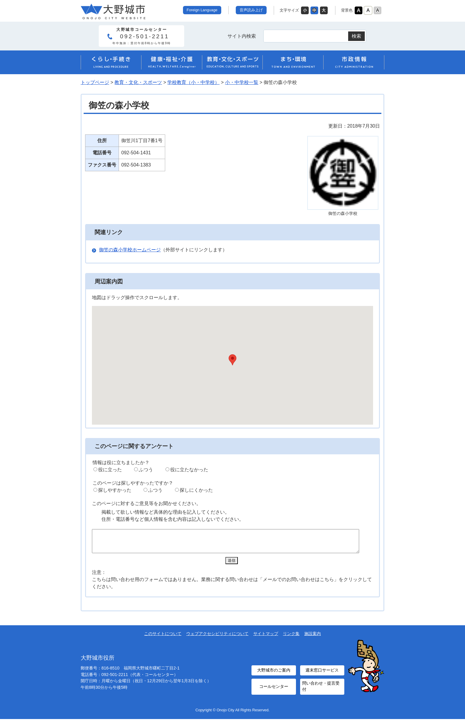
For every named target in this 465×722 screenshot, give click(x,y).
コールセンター (273, 690)
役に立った (110, 469)
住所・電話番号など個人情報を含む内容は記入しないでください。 (172, 519)
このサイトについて (162, 638)
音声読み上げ (251, 10)
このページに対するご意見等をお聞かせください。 (146, 503)
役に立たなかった (189, 469)
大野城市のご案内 (273, 674)
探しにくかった (196, 490)
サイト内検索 (241, 36)
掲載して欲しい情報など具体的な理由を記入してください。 (165, 512)
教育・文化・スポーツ (138, 82)
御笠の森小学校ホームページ (130, 249)
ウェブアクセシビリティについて (217, 638)
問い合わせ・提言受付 (320, 690)
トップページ (95, 82)
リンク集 (291, 638)
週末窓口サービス (322, 674)
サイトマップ (265, 638)
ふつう (146, 469)
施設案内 (312, 638)
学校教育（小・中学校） (193, 82)
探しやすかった (114, 490)
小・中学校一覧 (241, 82)
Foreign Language (202, 10)
